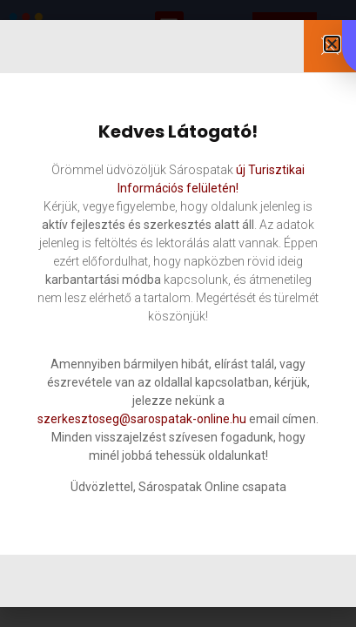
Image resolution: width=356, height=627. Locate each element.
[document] (178, 313)
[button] (332, 44)
